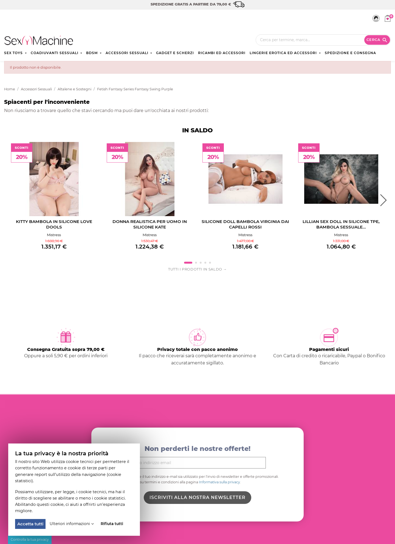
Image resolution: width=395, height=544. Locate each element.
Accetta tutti (30, 523)
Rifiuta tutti (112, 523)
